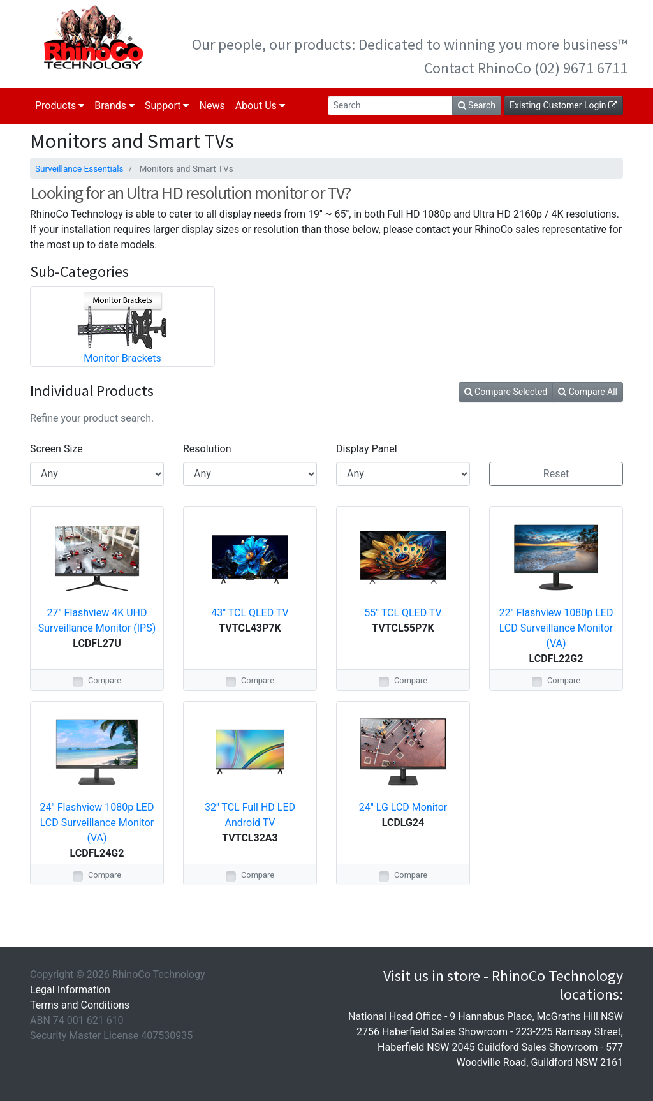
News (211, 106)
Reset (556, 474)
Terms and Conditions (79, 1005)
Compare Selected (506, 392)
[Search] (390, 105)
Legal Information (70, 990)
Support (167, 106)
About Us (260, 106)
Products (59, 106)
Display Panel (366, 449)
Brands (114, 106)
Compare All (587, 392)
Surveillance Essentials (79, 168)
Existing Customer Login (563, 105)
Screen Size (56, 449)
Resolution (207, 449)
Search (476, 105)
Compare (104, 680)
